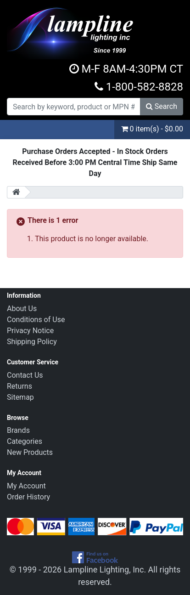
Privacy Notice (30, 330)
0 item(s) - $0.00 (152, 129)
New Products (30, 452)
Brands (18, 430)
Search (161, 106)
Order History (28, 497)
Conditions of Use (36, 319)
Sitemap (20, 397)
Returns (19, 386)
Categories (24, 441)
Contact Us (25, 375)
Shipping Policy (32, 341)
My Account (26, 486)
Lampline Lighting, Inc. (105, 569)
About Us (22, 308)
